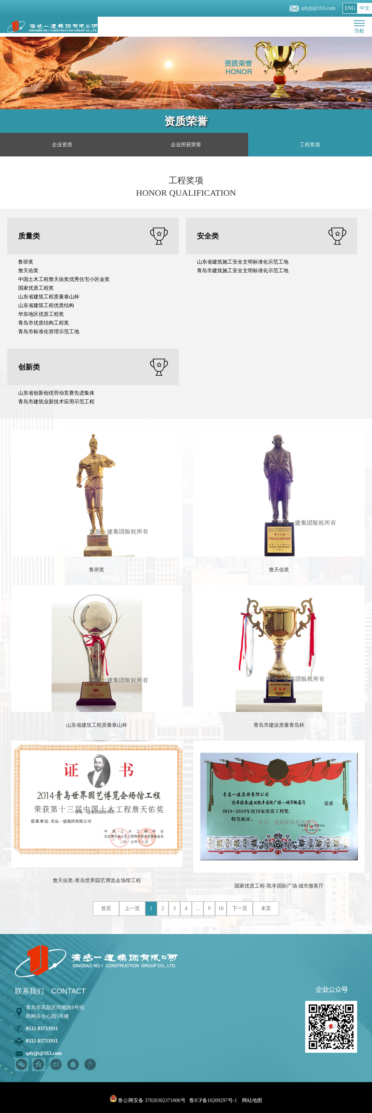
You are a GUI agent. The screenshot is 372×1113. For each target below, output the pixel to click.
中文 (365, 8)
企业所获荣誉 (186, 144)
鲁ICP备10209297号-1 (213, 1100)
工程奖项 (310, 144)
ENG (350, 8)
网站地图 (252, 1100)
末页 (266, 908)
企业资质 (62, 144)
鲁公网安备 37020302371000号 (148, 1100)
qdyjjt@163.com (318, 8)
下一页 (239, 908)
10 (220, 908)
